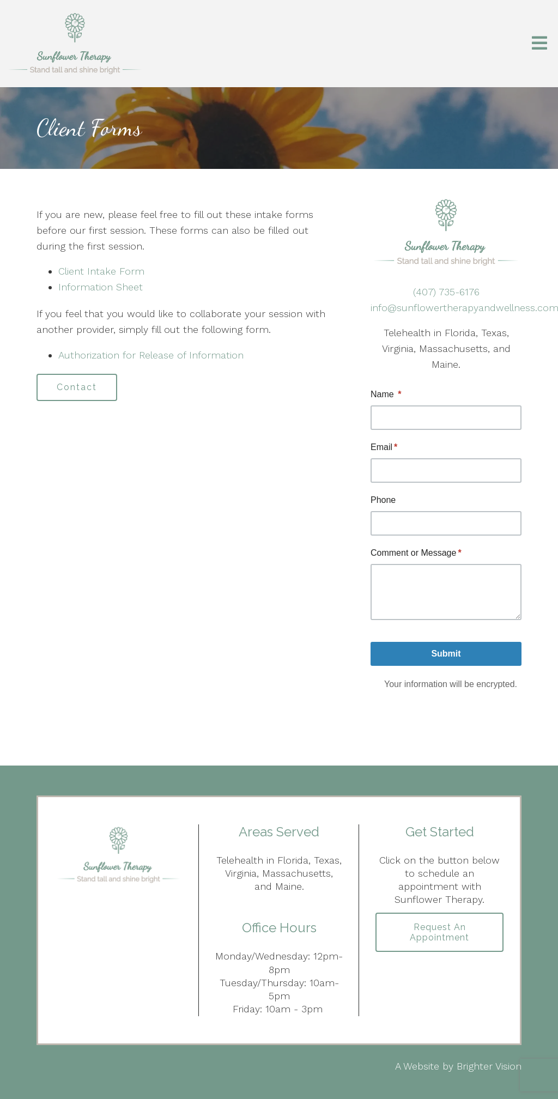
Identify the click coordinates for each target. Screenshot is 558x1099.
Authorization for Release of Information (151, 355)
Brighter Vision (489, 1066)
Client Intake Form (101, 271)
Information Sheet (100, 287)
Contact (77, 387)
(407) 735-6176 (446, 291)
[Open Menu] (539, 43)
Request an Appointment (439, 932)
